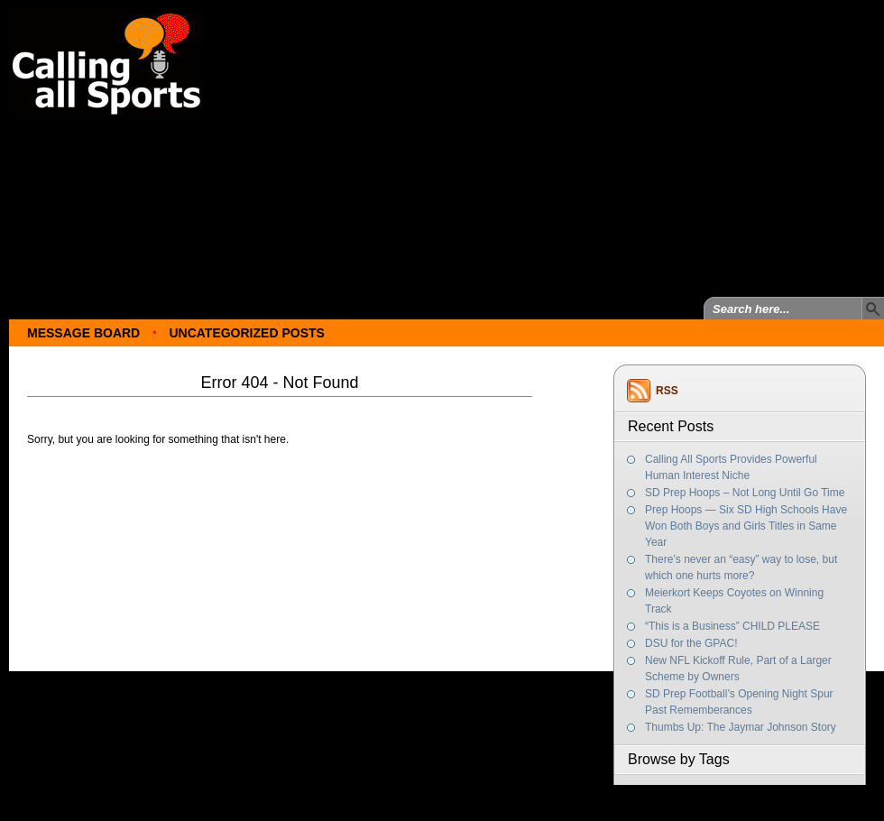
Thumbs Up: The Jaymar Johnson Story (740, 727)
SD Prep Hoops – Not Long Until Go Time (744, 492)
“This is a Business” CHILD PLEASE (732, 626)
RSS (667, 390)
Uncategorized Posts (246, 333)
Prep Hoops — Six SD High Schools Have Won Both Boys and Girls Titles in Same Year (746, 526)
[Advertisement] (465, 142)
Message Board (83, 333)
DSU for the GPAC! (691, 643)
